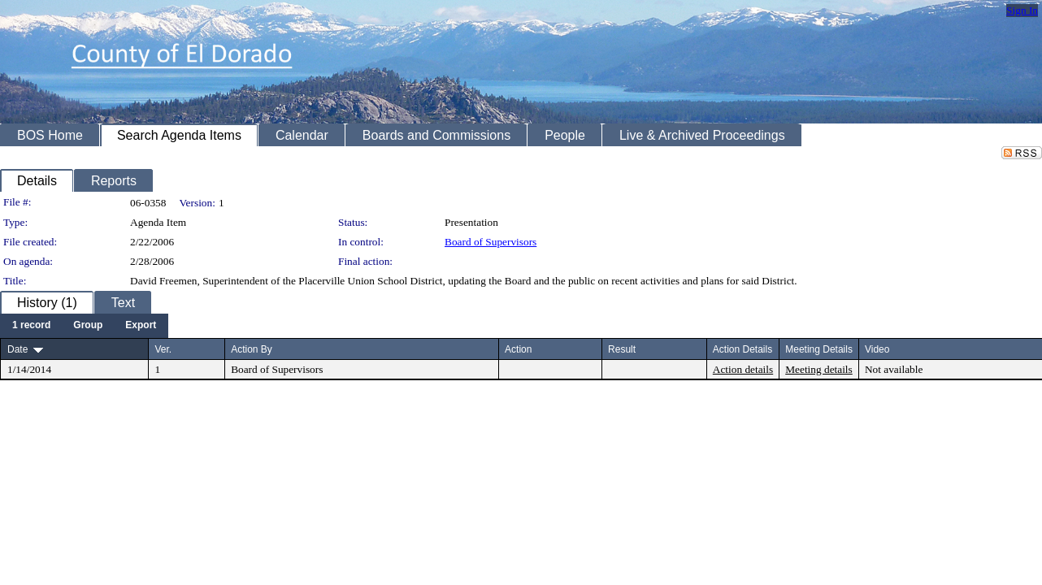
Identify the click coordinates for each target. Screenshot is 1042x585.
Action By (251, 349)
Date (17, 349)
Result (622, 349)
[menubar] (84, 326)
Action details (743, 369)
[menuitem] (31, 325)
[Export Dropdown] (140, 326)
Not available (894, 369)
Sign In (1022, 10)
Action (518, 349)
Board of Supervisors (490, 242)
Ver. (162, 349)
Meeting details (819, 369)
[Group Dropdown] (87, 326)
